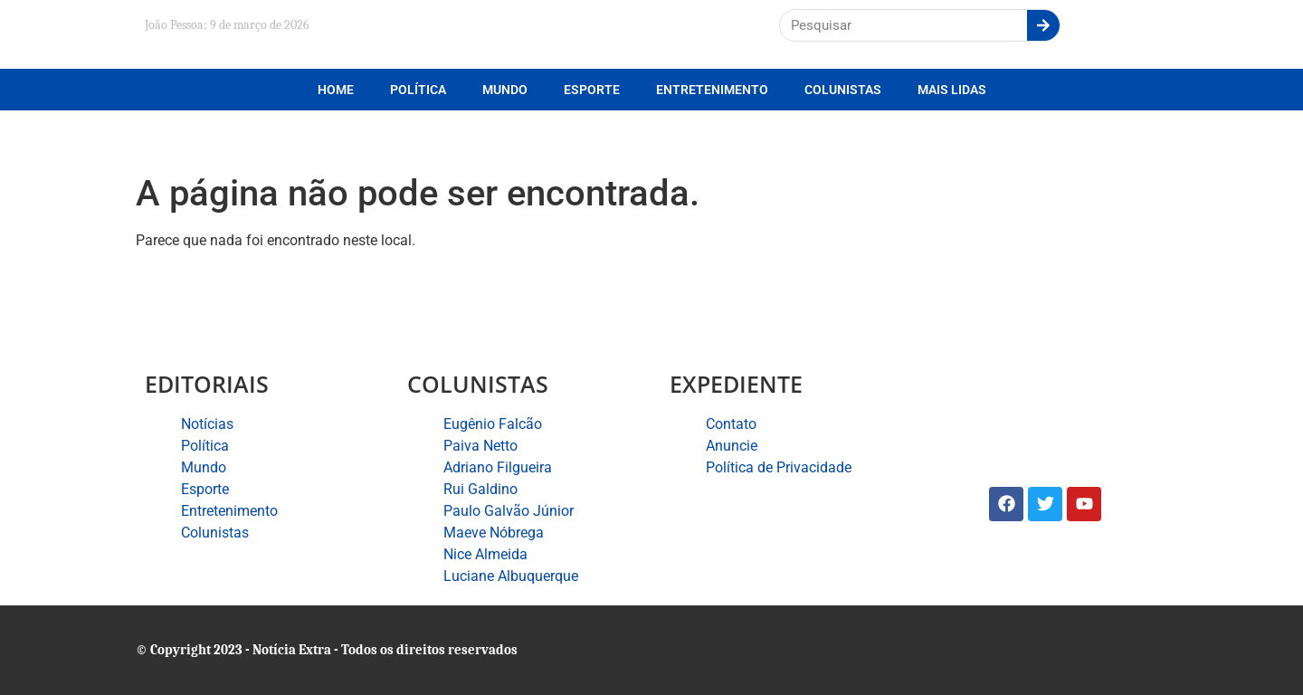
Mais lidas (952, 89)
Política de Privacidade (778, 467)
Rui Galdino (480, 489)
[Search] (1043, 25)
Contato (731, 424)
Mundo (505, 89)
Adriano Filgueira (497, 467)
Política (418, 89)
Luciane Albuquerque (510, 576)
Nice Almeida (485, 554)
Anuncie (731, 445)
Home (336, 89)
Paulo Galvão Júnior (508, 510)
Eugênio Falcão (492, 424)
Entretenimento (712, 89)
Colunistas (842, 89)
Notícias (207, 424)
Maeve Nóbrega (493, 532)
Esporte (592, 89)
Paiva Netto (480, 445)
